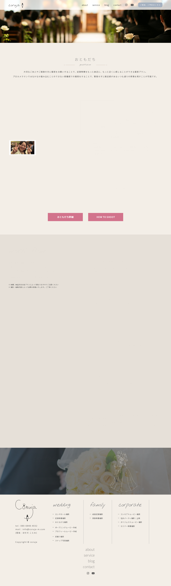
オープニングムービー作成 (66, 527)
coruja (16, 5)
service (96, 4)
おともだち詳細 (65, 217)
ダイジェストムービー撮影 (131, 522)
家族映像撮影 (97, 518)
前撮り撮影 (59, 536)
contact (117, 4)
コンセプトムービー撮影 (131, 514)
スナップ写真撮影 (62, 540)
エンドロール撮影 (62, 514)
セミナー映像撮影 (128, 526)
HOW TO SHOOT (105, 217)
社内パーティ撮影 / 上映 (130, 518)
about (85, 4)
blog (106, 4)
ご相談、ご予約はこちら (150, 5)
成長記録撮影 (97, 514)
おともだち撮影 (61, 522)
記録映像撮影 (60, 518)
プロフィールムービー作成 (66, 531)
